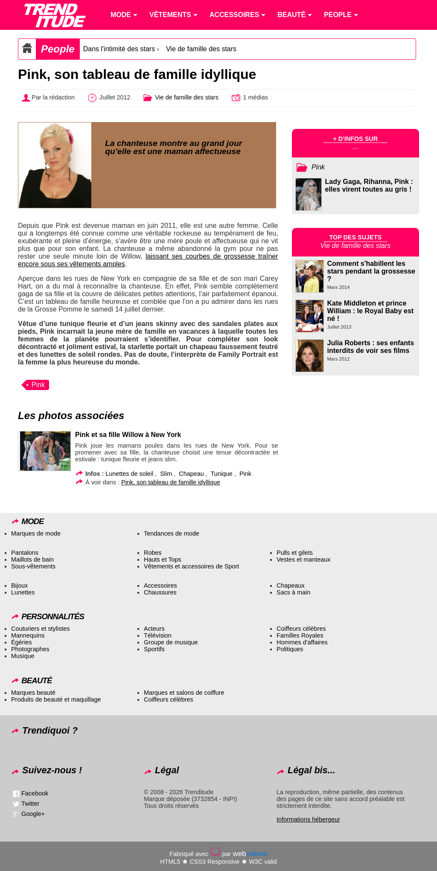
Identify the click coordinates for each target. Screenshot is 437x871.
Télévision (158, 635)
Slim (166, 473)
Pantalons (24, 552)
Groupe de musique (171, 642)
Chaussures (160, 592)
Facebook (34, 793)
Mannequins (27, 635)
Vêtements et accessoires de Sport (191, 566)
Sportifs (154, 649)
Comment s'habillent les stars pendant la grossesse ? (371, 271)
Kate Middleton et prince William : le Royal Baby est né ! (370, 311)
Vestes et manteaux (303, 559)
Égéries (21, 642)
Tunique (221, 473)
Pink (38, 384)
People (58, 49)
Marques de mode (36, 533)
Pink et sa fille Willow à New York (128, 434)
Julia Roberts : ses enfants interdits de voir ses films (370, 346)
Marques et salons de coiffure (184, 692)
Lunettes (23, 592)
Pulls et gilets (295, 552)
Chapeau (191, 473)
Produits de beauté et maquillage (56, 699)
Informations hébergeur (308, 819)
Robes (153, 552)
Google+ (33, 813)
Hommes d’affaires (302, 642)
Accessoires (160, 585)
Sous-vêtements (33, 566)
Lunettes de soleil (129, 473)
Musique (22, 656)
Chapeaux (291, 585)
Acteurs (154, 628)
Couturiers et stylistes (40, 628)
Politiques (290, 649)
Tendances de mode (171, 533)
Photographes (30, 649)
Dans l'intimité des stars (119, 48)
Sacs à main (293, 592)
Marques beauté (33, 692)
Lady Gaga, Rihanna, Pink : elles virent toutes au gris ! (369, 185)
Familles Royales (300, 635)
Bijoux (19, 585)
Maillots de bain (32, 559)
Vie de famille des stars (201, 48)
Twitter (30, 803)
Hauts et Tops (162, 559)
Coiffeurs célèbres (301, 628)
